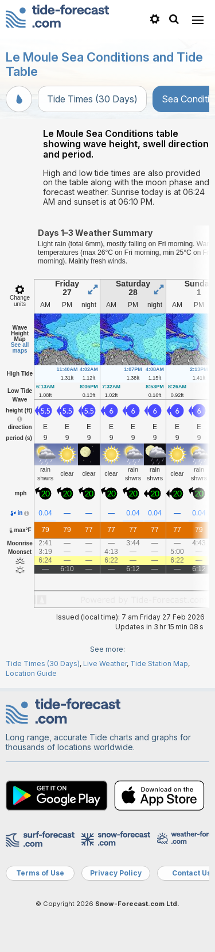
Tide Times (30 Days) (92, 99)
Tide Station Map (159, 663)
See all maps (20, 348)
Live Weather (105, 663)
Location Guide (31, 673)
